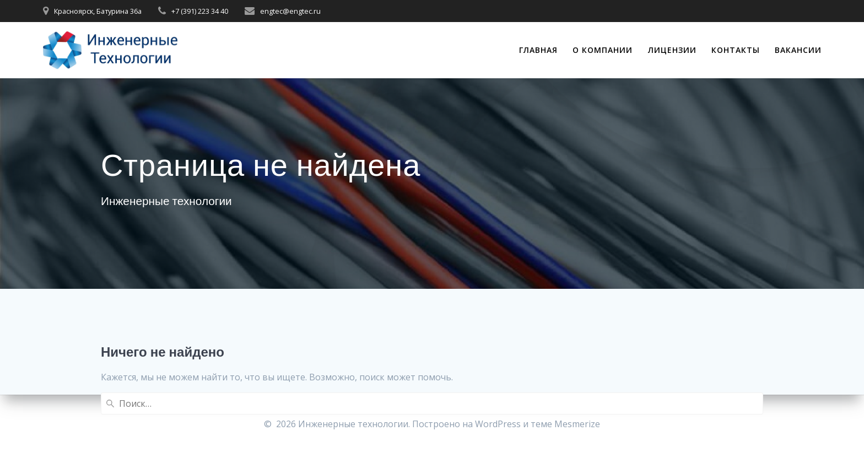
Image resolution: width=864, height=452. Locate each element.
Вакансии (798, 50)
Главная (538, 50)
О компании (603, 50)
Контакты (735, 50)
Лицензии (672, 50)
